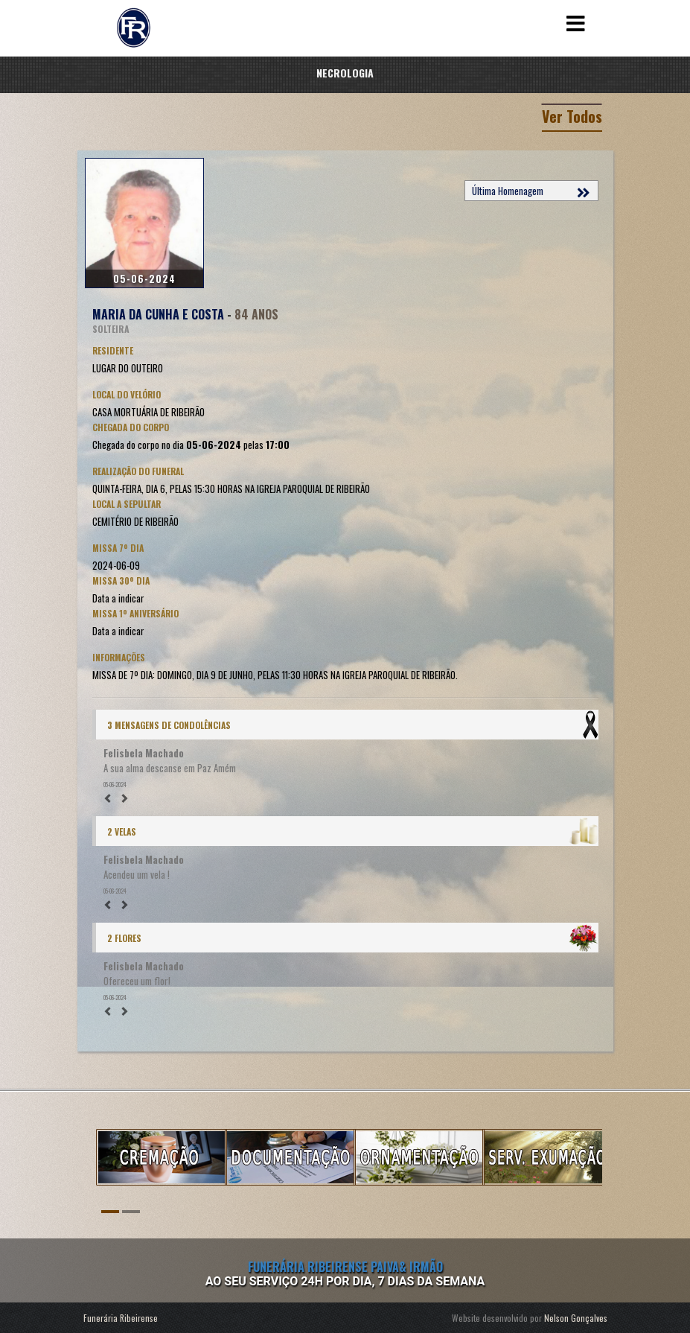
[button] (110, 797)
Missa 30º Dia (121, 580)
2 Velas (121, 831)
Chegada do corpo (130, 427)
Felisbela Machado (143, 752)
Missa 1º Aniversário (135, 613)
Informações (118, 657)
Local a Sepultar (126, 503)
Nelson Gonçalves (575, 1317)
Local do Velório (126, 394)
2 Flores (124, 938)
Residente (112, 350)
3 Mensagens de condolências (169, 725)
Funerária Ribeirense (120, 1317)
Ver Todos (572, 116)
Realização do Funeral (138, 471)
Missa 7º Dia (118, 547)
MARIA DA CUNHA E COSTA (158, 314)
